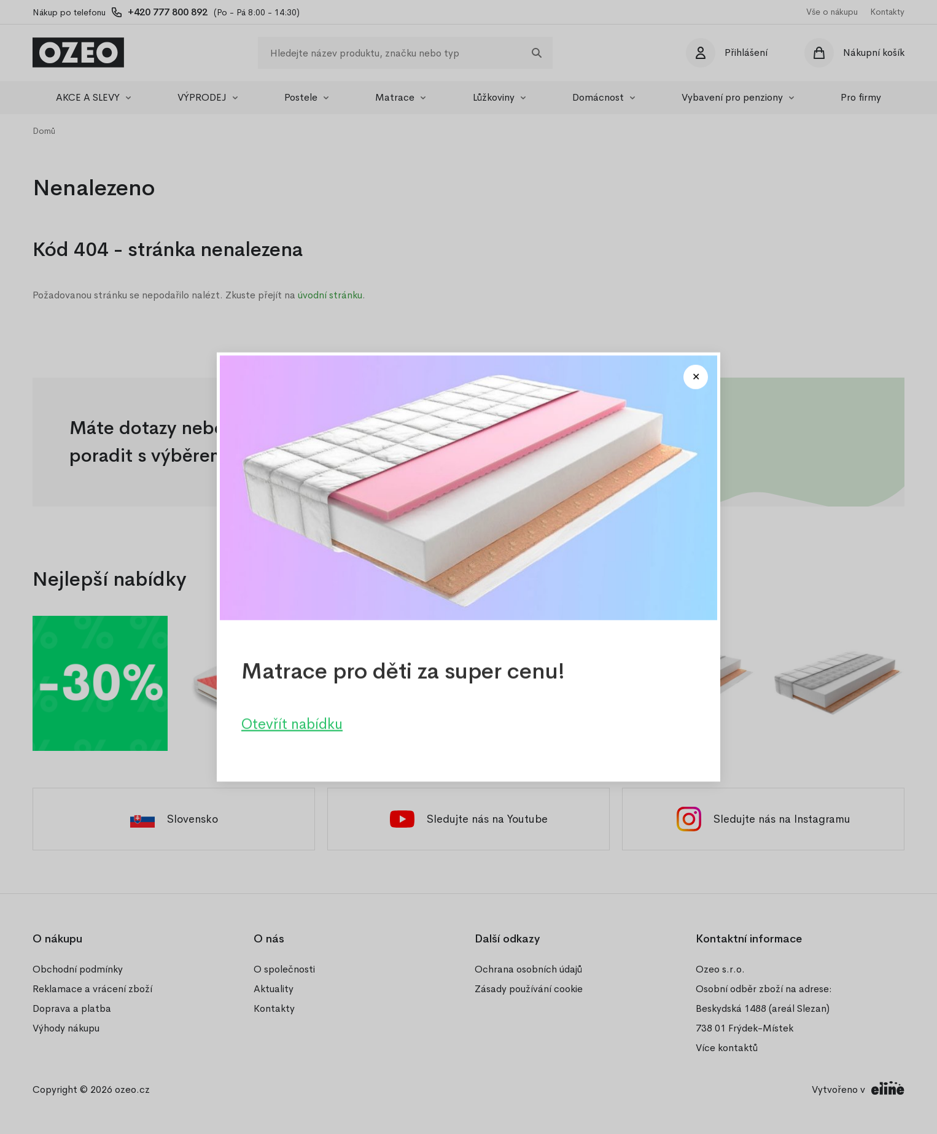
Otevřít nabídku (292, 724)
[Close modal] (695, 377)
